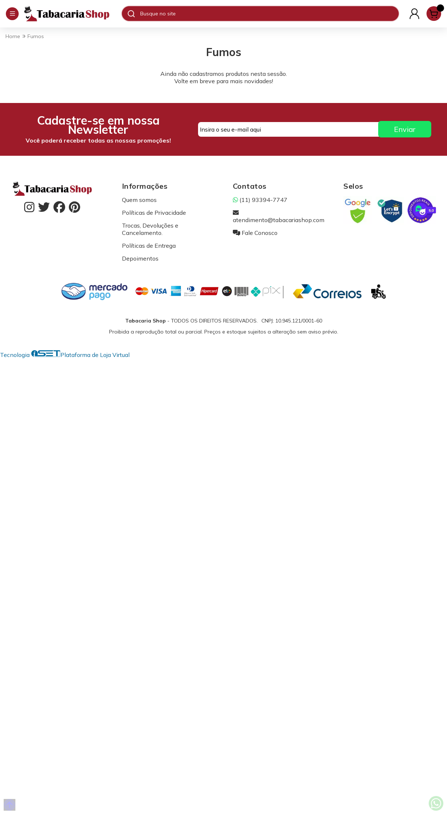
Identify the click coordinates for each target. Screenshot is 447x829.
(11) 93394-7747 (260, 199)
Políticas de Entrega (149, 245)
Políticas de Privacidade (154, 212)
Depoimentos (140, 258)
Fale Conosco (255, 232)
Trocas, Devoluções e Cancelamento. (150, 229)
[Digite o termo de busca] (269, 13)
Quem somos (139, 199)
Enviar (405, 129)
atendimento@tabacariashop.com (278, 216)
